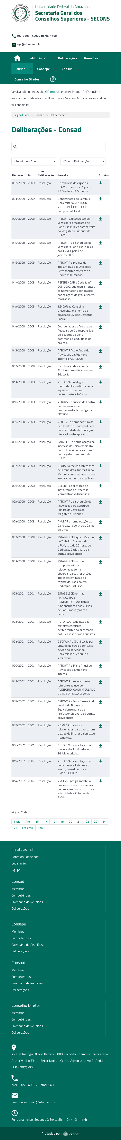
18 (53, 821)
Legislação (18, 863)
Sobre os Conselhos (25, 856)
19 (62, 821)
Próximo (27, 827)
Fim (40, 827)
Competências (21, 895)
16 (37, 821)
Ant (28, 821)
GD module (52, 91)
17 (45, 821)
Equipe (15, 869)
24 (104, 821)
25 (15, 827)
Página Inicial (21, 115)
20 (70, 821)
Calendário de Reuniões (27, 901)
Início (17, 821)
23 (95, 821)
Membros (18, 888)
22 (87, 821)
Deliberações (20, 908)
